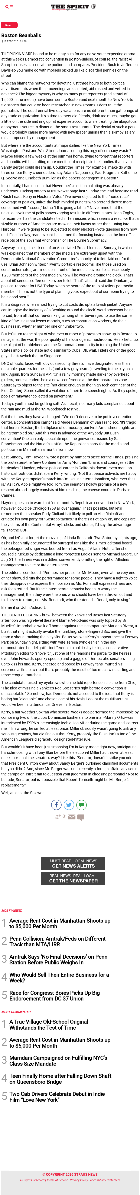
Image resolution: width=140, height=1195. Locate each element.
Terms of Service (57, 1180)
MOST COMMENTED (15, 1012)
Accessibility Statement (105, 1180)
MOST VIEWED (11, 910)
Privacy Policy (79, 1180)
